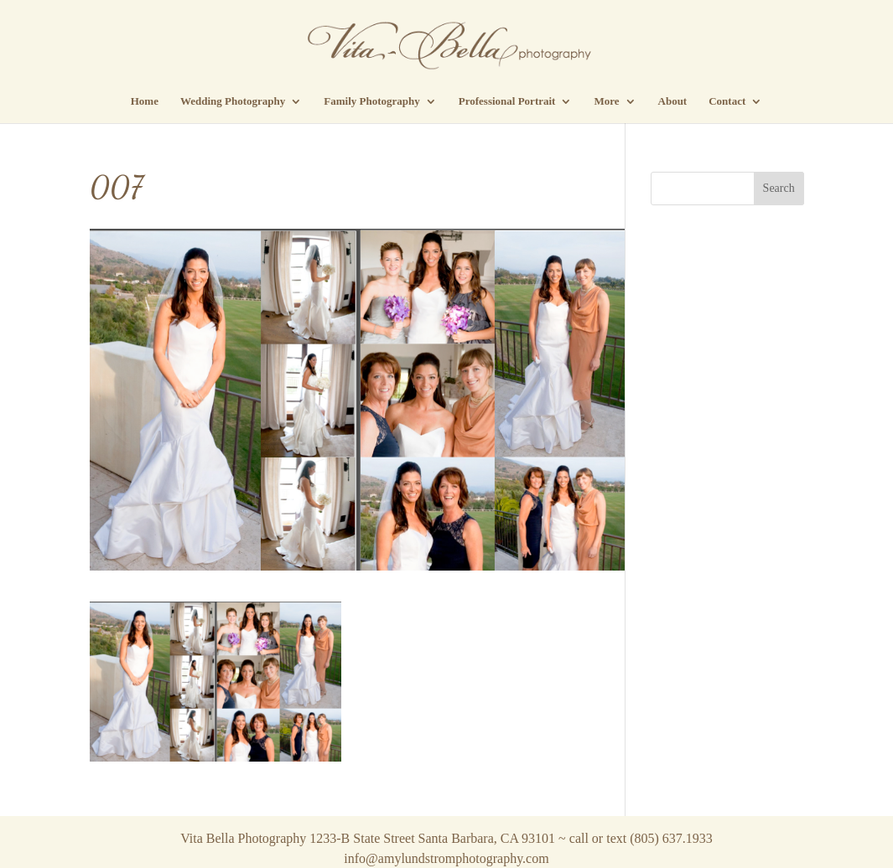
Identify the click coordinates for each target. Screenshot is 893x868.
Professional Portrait (507, 101)
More (606, 101)
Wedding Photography (232, 101)
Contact (727, 101)
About (673, 101)
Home (144, 101)
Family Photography (371, 101)
